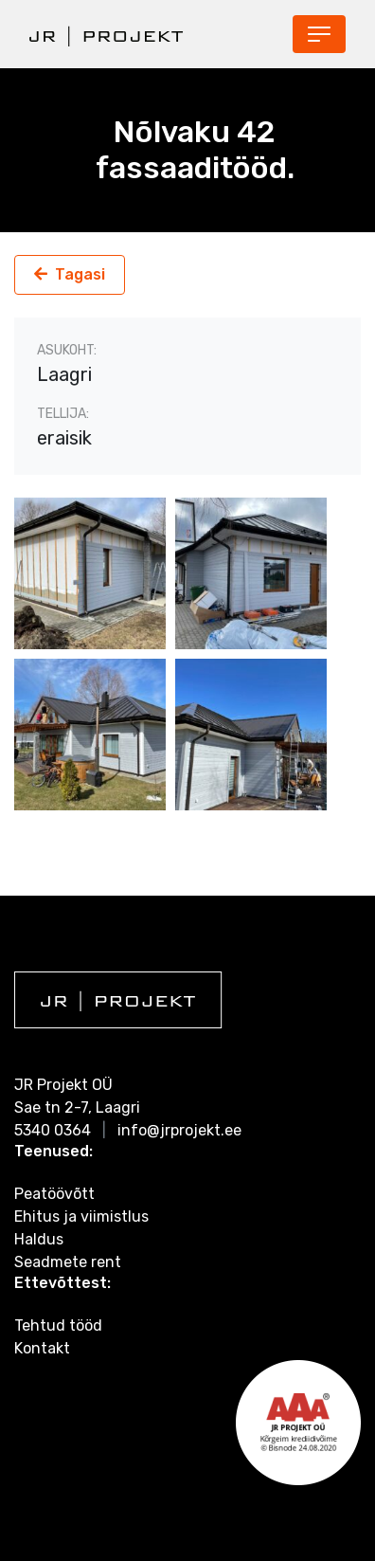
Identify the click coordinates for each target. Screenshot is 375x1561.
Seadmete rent (67, 1262)
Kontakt (42, 1348)
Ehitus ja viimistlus (81, 1216)
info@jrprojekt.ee (179, 1130)
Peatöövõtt (54, 1194)
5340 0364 (52, 1130)
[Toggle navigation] (319, 34)
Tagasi (80, 274)
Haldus (38, 1239)
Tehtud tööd (58, 1325)
